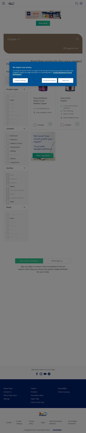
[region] (43, 74)
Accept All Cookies (49, 80)
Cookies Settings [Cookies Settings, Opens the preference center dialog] (20, 80)
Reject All (65, 80)
